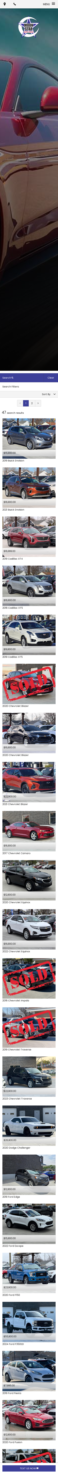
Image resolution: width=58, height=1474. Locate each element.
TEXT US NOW (29, 1468)
